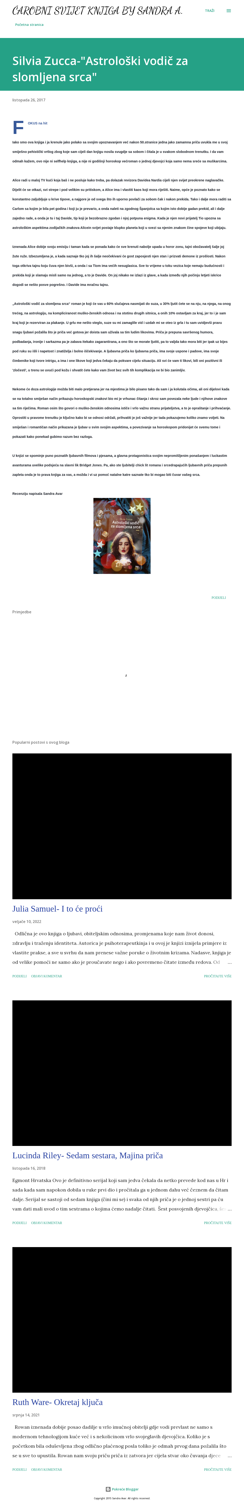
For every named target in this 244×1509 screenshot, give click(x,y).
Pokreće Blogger (122, 1489)
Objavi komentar (46, 976)
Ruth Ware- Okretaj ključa (57, 1402)
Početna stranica (29, 24)
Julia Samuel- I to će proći (57, 908)
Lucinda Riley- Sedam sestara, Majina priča (87, 1155)
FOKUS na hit (37, 123)
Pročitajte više (218, 976)
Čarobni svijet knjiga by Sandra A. (97, 11)
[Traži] (209, 11)
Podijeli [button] (219, 598)
